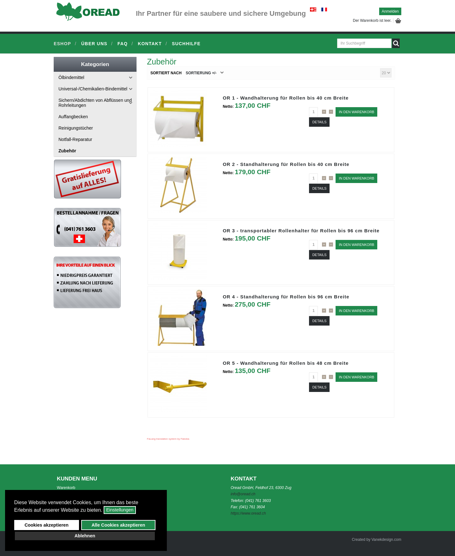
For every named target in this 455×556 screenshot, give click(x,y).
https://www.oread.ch (248, 513)
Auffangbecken (73, 116)
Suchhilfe (186, 43)
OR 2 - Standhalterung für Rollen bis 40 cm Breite (286, 164)
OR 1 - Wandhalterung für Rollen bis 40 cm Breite (286, 98)
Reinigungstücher (75, 128)
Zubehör (67, 150)
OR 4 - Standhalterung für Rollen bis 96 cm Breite (286, 296)
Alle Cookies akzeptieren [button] (118, 525)
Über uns (94, 43)
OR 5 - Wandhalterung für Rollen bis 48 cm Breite (286, 363)
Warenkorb (66, 488)
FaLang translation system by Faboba (168, 438)
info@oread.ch (243, 494)
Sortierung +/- (201, 73)
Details (319, 122)
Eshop (62, 43)
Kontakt (150, 43)
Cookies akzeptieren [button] (47, 525)
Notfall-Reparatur (75, 139)
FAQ (123, 43)
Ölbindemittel (71, 77)
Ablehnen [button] (85, 535)
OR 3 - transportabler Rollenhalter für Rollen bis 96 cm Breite (301, 230)
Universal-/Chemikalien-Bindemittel (92, 88)
